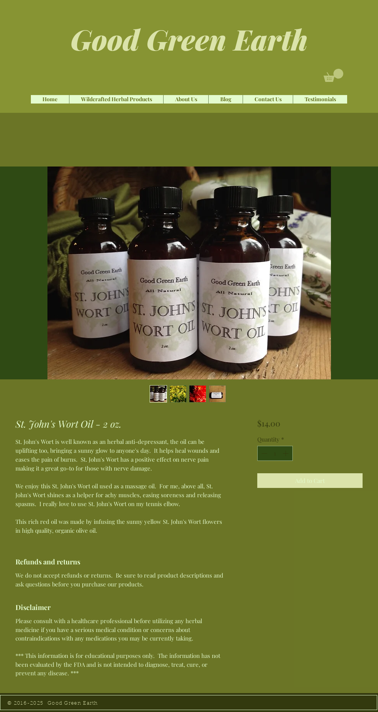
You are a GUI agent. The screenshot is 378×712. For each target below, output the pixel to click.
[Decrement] (263, 453)
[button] (333, 75)
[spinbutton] (274, 453)
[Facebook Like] (44, 85)
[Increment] (286, 453)
